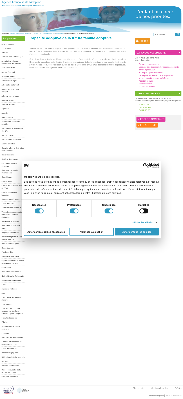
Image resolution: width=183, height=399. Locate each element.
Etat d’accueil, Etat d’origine (12, 337)
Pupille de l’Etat (7, 252)
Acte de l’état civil (8, 72)
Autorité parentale (8, 144)
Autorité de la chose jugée (11, 139)
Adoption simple (8, 100)
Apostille (5, 113)
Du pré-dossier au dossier (149, 64)
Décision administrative (10, 366)
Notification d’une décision (11, 272)
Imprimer (144, 41)
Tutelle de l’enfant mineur (11, 208)
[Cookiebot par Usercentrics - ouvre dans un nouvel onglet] (145, 165)
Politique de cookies (173, 396)
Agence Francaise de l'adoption (20, 33)
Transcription (6, 48)
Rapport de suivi (8, 248)
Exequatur (5, 333)
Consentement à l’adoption (12, 199)
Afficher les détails (142, 222)
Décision (5, 361)
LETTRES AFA (145, 107)
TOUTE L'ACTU (145, 105)
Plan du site (138, 388)
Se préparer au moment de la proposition (156, 75)
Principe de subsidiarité (10, 256)
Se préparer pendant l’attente (151, 73)
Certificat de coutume (10, 159)
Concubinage (7, 177)
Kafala (4, 284)
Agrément (5, 109)
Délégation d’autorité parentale (13, 357)
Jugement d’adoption (9, 289)
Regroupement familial (10, 232)
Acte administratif (8, 68)
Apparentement (7, 117)
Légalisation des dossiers (11, 280)
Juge (3, 293)
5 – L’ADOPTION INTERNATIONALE (42, 33)
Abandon (5, 52)
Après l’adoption (145, 84)
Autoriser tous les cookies (137, 231)
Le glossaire (60, 33)
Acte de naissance (9, 44)
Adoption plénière (8, 104)
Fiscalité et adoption (9, 318)
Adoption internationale (10, 96)
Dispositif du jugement (10, 353)
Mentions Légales (159, 388)
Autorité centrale (8, 135)
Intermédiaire (6, 304)
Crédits (178, 388)
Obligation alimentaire (10, 377)
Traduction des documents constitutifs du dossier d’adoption (12, 214)
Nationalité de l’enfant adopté (13, 276)
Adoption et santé (146, 81)
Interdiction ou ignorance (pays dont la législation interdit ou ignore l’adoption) (12, 310)
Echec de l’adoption (9, 349)
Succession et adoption (10, 221)
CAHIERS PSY (145, 110)
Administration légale (9, 81)
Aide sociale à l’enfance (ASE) (13, 57)
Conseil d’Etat (7, 181)
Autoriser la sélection (91, 231)
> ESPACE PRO (147, 125)
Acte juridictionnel (8, 76)
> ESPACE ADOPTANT (151, 119)
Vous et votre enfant (147, 86)
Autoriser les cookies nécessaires (46, 231)
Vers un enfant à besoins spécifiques (154, 78)
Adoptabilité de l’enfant (10, 85)
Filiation (4, 322)
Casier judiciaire (8, 155)
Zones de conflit (8, 203)
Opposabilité (6, 267)
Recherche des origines (11, 243)
